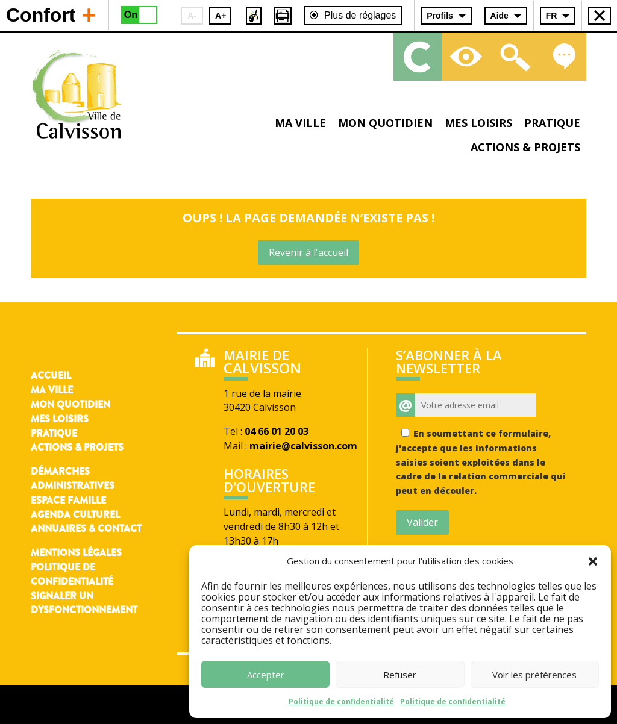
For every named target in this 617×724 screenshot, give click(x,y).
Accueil (51, 375)
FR (551, 15)
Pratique (552, 123)
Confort (51, 14)
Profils (440, 15)
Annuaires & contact (86, 528)
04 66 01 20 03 (276, 431)
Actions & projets (525, 147)
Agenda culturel (75, 515)
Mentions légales (76, 553)
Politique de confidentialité (341, 701)
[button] (593, 561)
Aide (499, 15)
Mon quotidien (385, 123)
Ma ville (300, 123)
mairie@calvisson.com (303, 445)
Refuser (399, 675)
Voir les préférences (534, 675)
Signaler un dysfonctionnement (84, 603)
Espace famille (68, 500)
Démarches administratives (72, 478)
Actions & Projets (77, 447)
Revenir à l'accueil (308, 252)
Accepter (265, 675)
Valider (422, 522)
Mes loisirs (478, 123)
